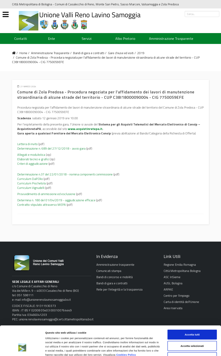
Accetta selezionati (192, 322)
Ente (51, 38)
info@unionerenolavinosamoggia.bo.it (46, 299)
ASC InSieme (172, 277)
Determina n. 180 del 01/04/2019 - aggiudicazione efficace (56, 200)
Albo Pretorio (125, 38)
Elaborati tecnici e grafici (33, 159)
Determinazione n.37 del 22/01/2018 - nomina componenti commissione (65, 174)
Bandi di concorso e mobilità (114, 277)
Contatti (20, 38)
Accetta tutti (192, 310)
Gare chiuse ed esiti (121, 53)
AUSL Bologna (173, 283)
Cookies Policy (126, 330)
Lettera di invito (27, 144)
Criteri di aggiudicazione (32, 163)
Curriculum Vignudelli (30, 187)
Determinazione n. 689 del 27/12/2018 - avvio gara (51, 148)
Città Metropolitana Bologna (182, 270)
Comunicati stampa (108, 270)
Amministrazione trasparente (115, 264)
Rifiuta (192, 333)
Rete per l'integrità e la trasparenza (119, 289)
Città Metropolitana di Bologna (32, 4)
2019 (140, 53)
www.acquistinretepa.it (85, 128)
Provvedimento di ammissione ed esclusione (46, 194)
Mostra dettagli (181, 349)
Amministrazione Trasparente (171, 38)
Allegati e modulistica (31, 154)
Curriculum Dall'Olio (30, 178)
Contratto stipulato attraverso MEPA (41, 204)
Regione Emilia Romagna (180, 264)
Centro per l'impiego (177, 295)
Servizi (87, 38)
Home (23, 53)
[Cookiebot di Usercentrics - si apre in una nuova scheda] (22, 349)
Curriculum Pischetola (31, 183)
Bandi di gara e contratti (88, 53)
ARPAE (168, 289)
